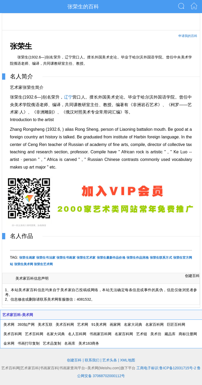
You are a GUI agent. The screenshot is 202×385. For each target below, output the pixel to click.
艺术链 (141, 334)
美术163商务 (88, 343)
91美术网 (99, 324)
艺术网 (82, 324)
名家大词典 (133, 324)
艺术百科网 (34, 334)
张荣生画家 (27, 257)
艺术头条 (109, 360)
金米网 (8, 343)
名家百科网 (154, 324)
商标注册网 (188, 334)
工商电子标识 (147, 368)
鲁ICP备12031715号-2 (177, 368)
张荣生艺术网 (43, 264)
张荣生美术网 (23, 264)
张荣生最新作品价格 (111, 257)
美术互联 (45, 324)
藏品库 (170, 334)
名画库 (69, 343)
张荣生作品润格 (137, 257)
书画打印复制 (29, 343)
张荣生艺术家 (86, 257)
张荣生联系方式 (161, 257)
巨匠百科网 (176, 324)
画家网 (115, 324)
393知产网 (26, 324)
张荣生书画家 (66, 257)
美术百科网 (65, 324)
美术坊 (155, 334)
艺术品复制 (52, 343)
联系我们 (92, 360)
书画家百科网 (100, 334)
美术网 (8, 324)
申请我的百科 (187, 36)
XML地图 (127, 360)
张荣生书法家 (45, 257)
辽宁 (68, 97)
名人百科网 (77, 334)
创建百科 (192, 276)
